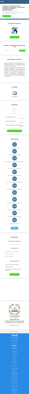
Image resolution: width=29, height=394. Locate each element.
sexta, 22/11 (14, 113)
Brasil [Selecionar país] (14, 348)
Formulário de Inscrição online (14, 379)
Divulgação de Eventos (14, 372)
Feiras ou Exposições (14, 366)
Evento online (14, 355)
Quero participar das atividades (14, 130)
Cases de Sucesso (14, 388)
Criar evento (14, 387)
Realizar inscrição (7, 16)
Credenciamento (14, 383)
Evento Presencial (14, 354)
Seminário (14, 359)
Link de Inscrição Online (14, 380)
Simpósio (14, 358)
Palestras (14, 364)
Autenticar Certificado (14, 393)
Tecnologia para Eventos (14, 378)
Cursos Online (15, 363)
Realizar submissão (14, 274)
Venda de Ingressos (14, 373)
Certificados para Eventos (14, 382)
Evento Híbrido (14, 356)
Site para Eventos (14, 381)
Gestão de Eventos (14, 374)
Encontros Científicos (14, 365)
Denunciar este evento (14, 331)
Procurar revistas (14, 37)
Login (27, 1)
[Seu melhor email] (11, 51)
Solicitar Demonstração (14, 389)
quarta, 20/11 (14, 108)
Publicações (14, 370)
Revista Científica (14, 371)
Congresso (14, 357)
